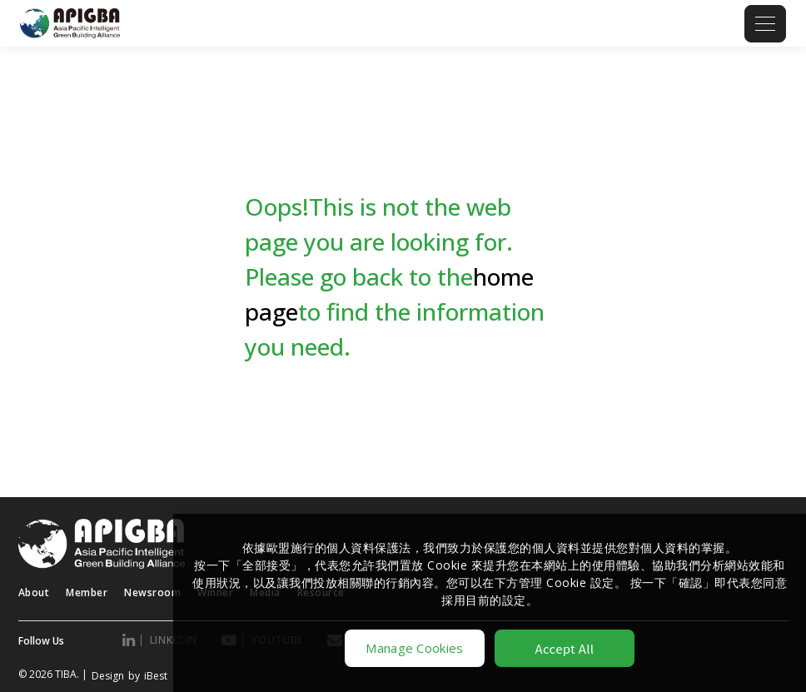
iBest (155, 676)
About (34, 592)
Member (86, 592)
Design (108, 676)
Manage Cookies (414, 648)
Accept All (565, 648)
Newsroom (152, 592)
